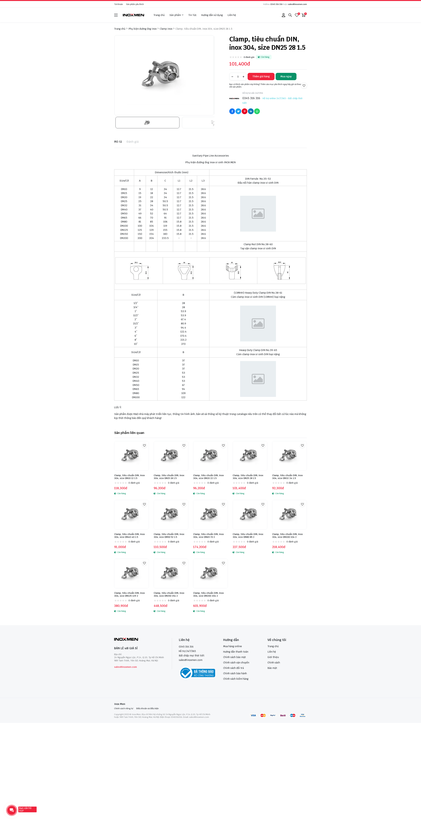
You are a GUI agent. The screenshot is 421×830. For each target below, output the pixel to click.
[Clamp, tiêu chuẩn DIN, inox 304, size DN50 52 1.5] (171, 514)
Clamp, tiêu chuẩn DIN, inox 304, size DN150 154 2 (169, 594)
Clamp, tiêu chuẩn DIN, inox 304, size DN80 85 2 (248, 535)
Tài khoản (118, 4)
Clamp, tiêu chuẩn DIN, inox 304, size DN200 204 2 (208, 594)
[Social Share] (232, 111)
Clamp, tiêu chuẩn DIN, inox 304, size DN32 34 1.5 (287, 477)
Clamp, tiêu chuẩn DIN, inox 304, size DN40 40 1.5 (129, 535)
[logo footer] (139, 639)
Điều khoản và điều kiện (147, 708)
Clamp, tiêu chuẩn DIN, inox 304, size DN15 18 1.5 (169, 477)
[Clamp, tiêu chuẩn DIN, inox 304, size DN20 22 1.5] (210, 456)
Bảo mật (272, 667)
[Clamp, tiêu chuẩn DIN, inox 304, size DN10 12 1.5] (131, 456)
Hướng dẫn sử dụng (212, 15)
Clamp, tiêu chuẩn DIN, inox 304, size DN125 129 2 (129, 594)
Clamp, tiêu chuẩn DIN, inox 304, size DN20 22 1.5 (208, 477)
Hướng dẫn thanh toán (235, 651)
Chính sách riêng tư (123, 708)
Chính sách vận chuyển (236, 662)
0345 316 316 (276, 4)
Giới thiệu (273, 657)
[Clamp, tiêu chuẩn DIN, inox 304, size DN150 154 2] (171, 573)
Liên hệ (232, 15)
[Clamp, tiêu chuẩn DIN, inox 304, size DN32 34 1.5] (289, 456)
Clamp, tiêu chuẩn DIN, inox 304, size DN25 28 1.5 (248, 477)
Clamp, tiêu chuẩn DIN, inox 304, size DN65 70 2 (208, 535)
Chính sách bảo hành (235, 673)
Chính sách (274, 662)
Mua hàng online (232, 646)
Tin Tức (192, 15)
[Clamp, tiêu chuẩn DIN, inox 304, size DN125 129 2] (131, 573)
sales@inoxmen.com (297, 4)
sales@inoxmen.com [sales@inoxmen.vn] (190, 660)
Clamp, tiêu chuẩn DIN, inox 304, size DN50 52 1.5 (169, 535)
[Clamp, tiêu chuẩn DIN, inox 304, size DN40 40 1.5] (131, 514)
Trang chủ (159, 15)
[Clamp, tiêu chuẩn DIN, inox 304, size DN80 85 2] (250, 514)
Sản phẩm (176, 15)
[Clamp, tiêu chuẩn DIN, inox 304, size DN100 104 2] (289, 514)
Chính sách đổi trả (233, 667)
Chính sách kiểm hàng (235, 678)
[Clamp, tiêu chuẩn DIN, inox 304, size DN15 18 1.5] (171, 456)
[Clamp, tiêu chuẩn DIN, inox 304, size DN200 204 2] (210, 573)
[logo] (133, 15)
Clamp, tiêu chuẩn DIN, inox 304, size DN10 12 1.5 (129, 477)
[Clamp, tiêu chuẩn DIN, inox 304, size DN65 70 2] (210, 514)
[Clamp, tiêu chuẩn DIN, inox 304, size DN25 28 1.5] (250, 456)
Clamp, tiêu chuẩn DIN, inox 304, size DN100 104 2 (287, 535)
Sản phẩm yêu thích (135, 4)
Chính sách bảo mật (234, 657)
